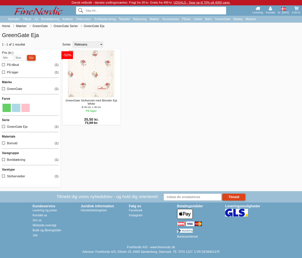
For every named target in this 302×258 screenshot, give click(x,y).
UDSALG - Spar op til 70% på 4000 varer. (202, 2)
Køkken (68, 19)
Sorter (66, 44)
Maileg (237, 19)
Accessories (170, 19)
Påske (186, 19)
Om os (37, 220)
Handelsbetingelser (94, 210)
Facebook (135, 210)
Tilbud (27, 19)
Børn (208, 19)
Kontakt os (40, 215)
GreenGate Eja (30, 127)
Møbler (154, 19)
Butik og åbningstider (47, 230)
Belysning (139, 19)
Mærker (251, 19)
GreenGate (222, 19)
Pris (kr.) (7, 52)
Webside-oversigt (44, 225)
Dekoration (83, 19)
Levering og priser (45, 210)
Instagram (136, 215)
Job (35, 235)
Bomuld (30, 143)
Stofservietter (30, 176)
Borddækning (50, 19)
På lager (30, 72)
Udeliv (198, 19)
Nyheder (14, 19)
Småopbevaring (105, 19)
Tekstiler (124, 19)
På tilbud (30, 65)
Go (31, 57)
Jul (36, 19)
